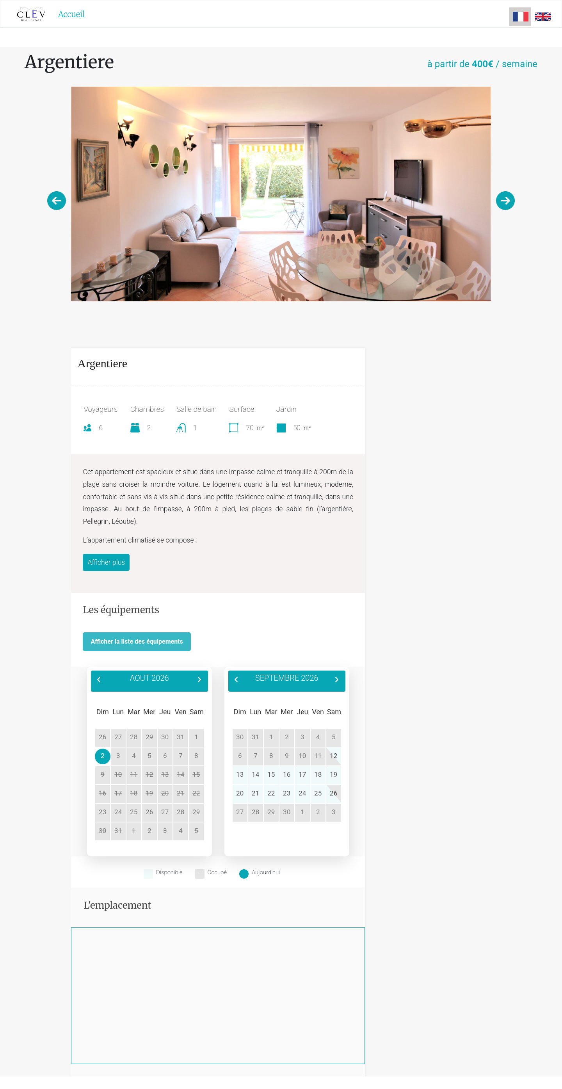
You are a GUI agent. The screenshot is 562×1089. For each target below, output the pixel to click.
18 (318, 774)
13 (240, 774)
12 (333, 756)
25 (318, 793)
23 (286, 793)
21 (255, 793)
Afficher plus (106, 562)
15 (196, 774)
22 (196, 793)
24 (302, 793)
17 (302, 774)
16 (286, 774)
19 (333, 774)
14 (255, 774)
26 (333, 793)
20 (240, 793)
